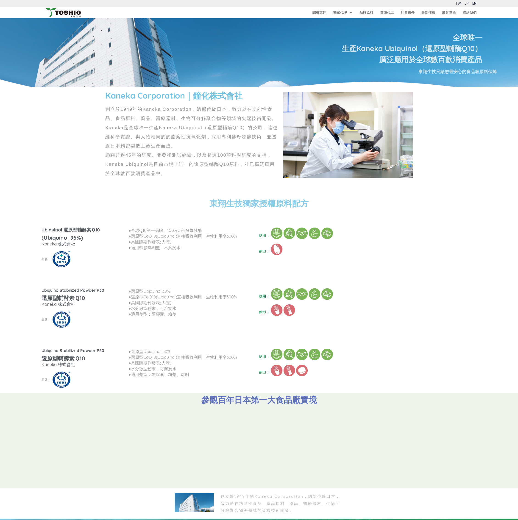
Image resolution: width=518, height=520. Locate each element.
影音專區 (449, 13)
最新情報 (428, 13)
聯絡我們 (469, 13)
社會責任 (408, 13)
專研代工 (387, 13)
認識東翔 (319, 13)
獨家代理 (343, 12)
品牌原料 (366, 13)
